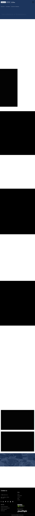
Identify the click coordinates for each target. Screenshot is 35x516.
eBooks (19, 499)
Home (18, 494)
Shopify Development (4, 506)
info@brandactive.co (4, 494)
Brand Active (2, 6)
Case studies (20, 495)
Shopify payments (4, 509)
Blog (18, 498)
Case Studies (8, 6)
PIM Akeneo (3, 510)
